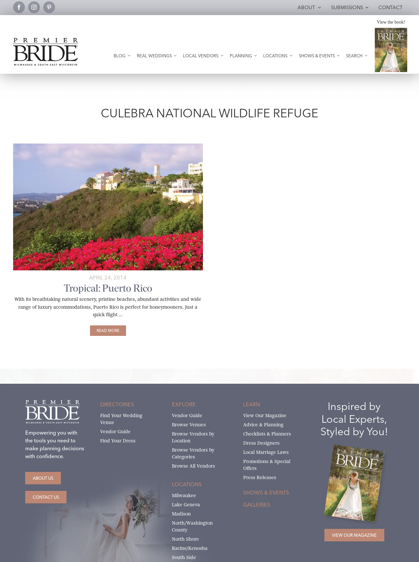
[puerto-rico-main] (108, 146)
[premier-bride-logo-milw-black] (45, 40)
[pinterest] (49, 7)
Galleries (256, 504)
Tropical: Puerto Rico (108, 288)
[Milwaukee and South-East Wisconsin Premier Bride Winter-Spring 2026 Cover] (391, 30)
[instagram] (34, 7)
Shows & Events (266, 492)
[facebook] (19, 7)
